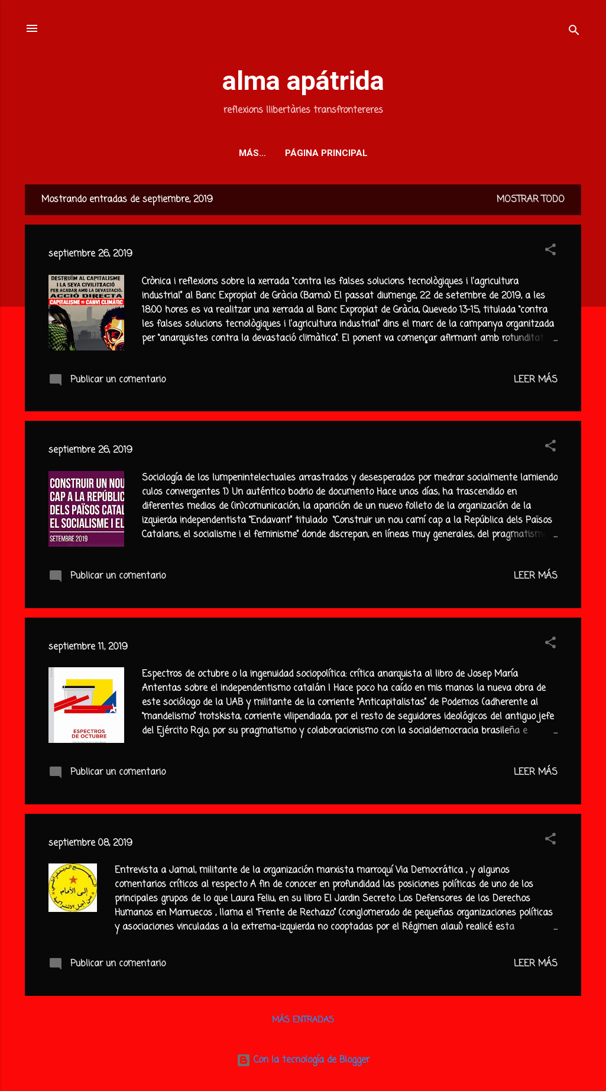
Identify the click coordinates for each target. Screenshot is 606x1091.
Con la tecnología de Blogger (303, 1060)
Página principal (303, 153)
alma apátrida (303, 80)
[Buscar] (574, 32)
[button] (550, 251)
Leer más (536, 380)
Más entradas (303, 1020)
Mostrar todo (531, 199)
